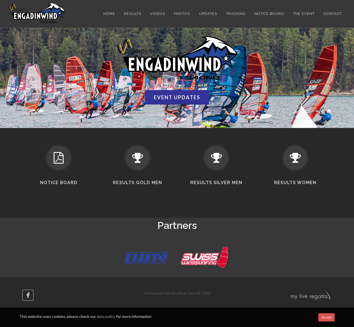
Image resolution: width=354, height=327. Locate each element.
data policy (106, 316)
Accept (326, 317)
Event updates (177, 97)
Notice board (58, 182)
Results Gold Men (137, 182)
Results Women (295, 182)
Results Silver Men (216, 182)
